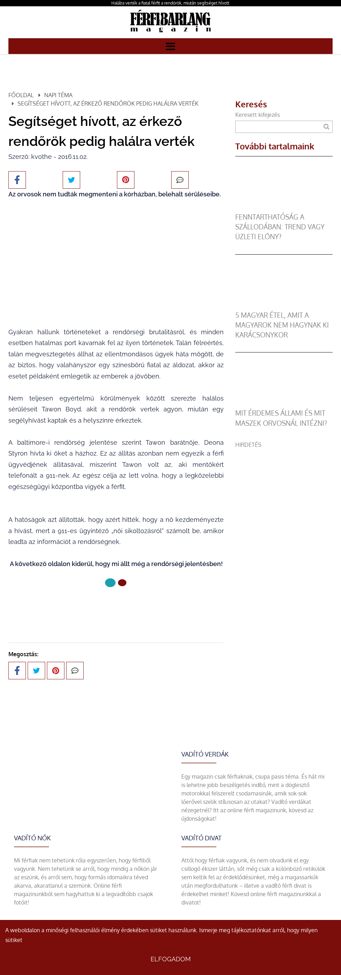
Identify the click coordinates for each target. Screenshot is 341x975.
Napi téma (58, 95)
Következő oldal (116, 606)
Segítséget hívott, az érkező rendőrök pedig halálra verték (108, 103)
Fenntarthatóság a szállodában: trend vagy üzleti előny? (280, 227)
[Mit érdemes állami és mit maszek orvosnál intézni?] (284, 404)
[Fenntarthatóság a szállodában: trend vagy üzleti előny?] (284, 207)
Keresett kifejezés (257, 114)
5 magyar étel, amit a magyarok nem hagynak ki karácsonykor (282, 325)
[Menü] (170, 46)
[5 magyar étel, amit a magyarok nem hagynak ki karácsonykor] (284, 306)
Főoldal (21, 95)
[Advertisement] (284, 493)
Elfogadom (171, 959)
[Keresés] (326, 127)
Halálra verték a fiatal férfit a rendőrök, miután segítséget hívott (170, 3)
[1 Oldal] (122, 582)
